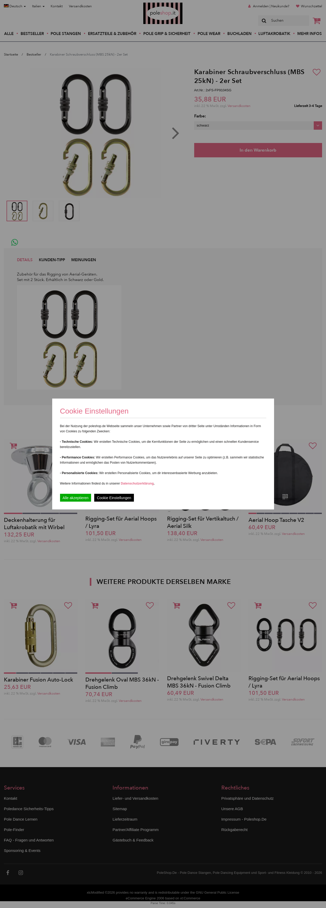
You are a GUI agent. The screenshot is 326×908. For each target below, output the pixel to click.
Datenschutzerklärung (137, 483)
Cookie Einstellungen (114, 498)
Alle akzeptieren (76, 498)
